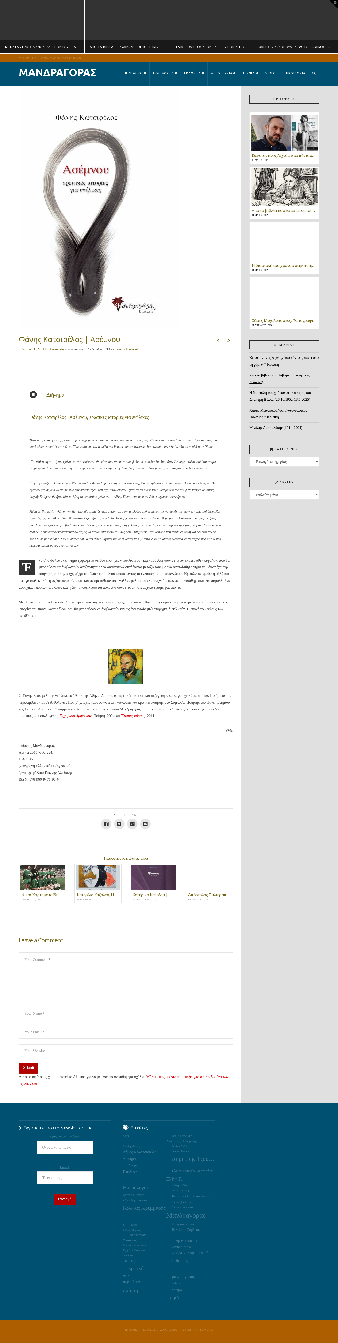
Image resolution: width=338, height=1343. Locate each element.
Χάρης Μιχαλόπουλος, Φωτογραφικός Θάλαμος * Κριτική (278, 413)
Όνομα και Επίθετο (64, 1137)
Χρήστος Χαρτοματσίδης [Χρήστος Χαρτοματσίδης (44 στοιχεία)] (192, 1253)
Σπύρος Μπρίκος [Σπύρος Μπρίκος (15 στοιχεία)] (132, 1230)
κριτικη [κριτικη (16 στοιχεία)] (127, 1275)
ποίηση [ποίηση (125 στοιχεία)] (130, 1290)
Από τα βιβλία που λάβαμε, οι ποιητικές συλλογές (279, 378)
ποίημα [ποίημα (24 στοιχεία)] (176, 1283)
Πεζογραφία (56, 349)
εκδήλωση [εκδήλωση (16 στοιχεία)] (128, 1255)
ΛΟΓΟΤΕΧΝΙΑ (168, 1329)
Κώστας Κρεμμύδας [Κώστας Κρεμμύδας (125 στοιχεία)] (144, 1208)
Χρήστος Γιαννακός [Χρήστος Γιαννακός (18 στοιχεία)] (134, 1250)
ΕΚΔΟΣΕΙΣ (40, 349)
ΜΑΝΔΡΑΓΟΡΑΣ (57, 72)
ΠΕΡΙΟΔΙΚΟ (132, 1329)
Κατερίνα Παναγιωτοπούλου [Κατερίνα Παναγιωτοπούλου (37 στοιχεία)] (193, 1196)
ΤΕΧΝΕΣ (186, 1329)
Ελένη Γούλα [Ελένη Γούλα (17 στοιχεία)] (179, 1185)
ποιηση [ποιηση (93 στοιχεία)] (173, 1297)
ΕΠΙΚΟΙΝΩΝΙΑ (204, 1329)
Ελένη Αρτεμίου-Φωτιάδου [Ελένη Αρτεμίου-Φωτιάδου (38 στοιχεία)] (192, 1171)
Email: (65, 1167)
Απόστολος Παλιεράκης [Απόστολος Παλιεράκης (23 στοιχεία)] (181, 1141)
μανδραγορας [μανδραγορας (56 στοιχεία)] (183, 1276)
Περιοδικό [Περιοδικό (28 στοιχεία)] (130, 1225)
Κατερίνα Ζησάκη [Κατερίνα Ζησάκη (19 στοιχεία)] (133, 1194)
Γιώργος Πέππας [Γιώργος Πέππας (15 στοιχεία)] (180, 1150)
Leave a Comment (127, 349)
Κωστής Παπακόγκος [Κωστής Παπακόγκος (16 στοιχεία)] (183, 1202)
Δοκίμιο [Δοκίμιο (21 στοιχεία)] (133, 1165)
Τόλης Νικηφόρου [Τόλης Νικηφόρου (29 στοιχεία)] (184, 1241)
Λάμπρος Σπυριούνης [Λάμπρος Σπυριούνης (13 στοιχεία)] (182, 1207)
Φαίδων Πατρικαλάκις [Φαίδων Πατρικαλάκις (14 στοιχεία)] (134, 1245)
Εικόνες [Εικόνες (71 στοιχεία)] (130, 1171)
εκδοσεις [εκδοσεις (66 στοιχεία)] (180, 1260)
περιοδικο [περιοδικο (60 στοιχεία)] (131, 1281)
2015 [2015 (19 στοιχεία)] (126, 1136)
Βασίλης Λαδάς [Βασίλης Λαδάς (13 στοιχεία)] (179, 1146)
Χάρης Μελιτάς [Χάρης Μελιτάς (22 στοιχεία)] (182, 1246)
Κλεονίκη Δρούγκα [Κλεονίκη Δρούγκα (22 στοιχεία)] (135, 1200)
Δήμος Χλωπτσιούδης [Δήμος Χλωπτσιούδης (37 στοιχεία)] (139, 1152)
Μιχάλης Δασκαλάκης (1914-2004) (275, 428)
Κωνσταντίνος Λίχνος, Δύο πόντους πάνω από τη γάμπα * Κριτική (284, 361)
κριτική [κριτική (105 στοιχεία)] (136, 1268)
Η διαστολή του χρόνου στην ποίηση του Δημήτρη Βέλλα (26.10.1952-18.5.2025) (280, 396)
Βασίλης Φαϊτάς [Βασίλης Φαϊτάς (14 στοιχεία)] (131, 1146)
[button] (333, 4)
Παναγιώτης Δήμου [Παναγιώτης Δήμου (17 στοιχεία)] (183, 1224)
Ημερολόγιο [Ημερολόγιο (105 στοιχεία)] (135, 1187)
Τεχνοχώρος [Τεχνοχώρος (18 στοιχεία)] (130, 1240)
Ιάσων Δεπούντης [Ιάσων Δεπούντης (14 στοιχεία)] (181, 1190)
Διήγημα (27, 349)
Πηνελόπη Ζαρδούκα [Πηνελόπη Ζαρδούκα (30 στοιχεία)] (187, 1230)
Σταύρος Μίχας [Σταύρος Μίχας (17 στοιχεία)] (137, 1234)
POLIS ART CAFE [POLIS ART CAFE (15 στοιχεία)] (182, 1136)
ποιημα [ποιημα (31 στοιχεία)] (177, 1290)
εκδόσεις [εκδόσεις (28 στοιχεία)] (129, 1261)
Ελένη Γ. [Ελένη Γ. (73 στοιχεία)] (174, 1178)
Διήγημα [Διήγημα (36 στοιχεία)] (129, 1159)
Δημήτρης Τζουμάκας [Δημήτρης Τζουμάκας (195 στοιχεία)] (193, 1159)
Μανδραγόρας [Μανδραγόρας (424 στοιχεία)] (186, 1215)
